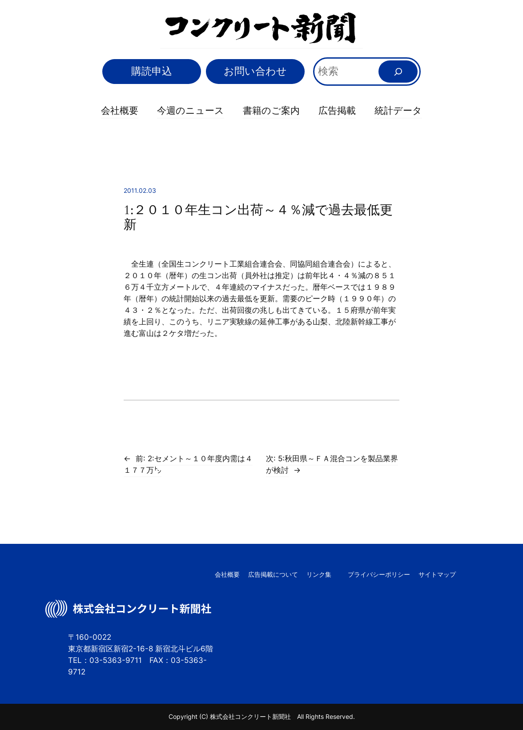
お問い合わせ (255, 71)
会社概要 (119, 110)
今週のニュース (190, 110)
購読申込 (151, 71)
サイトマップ (437, 574)
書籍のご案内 (271, 110)
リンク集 (318, 574)
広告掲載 (337, 110)
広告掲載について (273, 574)
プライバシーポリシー (379, 574)
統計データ (398, 110)
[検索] (398, 71)
